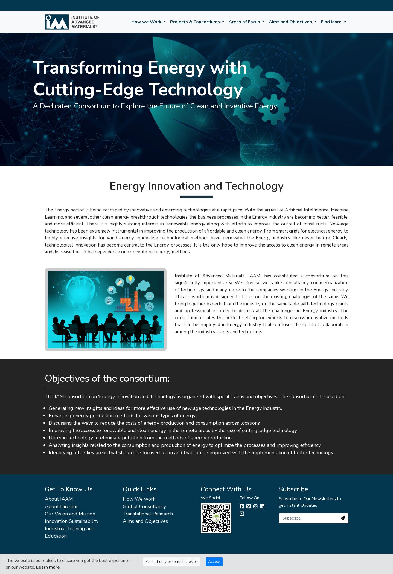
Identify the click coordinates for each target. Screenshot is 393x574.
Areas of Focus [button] (245, 22)
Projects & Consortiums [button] (195, 22)
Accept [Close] (214, 561)
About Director (61, 506)
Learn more (48, 567)
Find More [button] (332, 22)
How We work (139, 499)
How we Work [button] (146, 22)
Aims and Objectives (145, 521)
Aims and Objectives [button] (291, 22)
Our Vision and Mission (70, 514)
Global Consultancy (144, 506)
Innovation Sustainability (71, 521)
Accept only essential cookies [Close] (172, 561)
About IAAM (59, 499)
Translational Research (148, 514)
